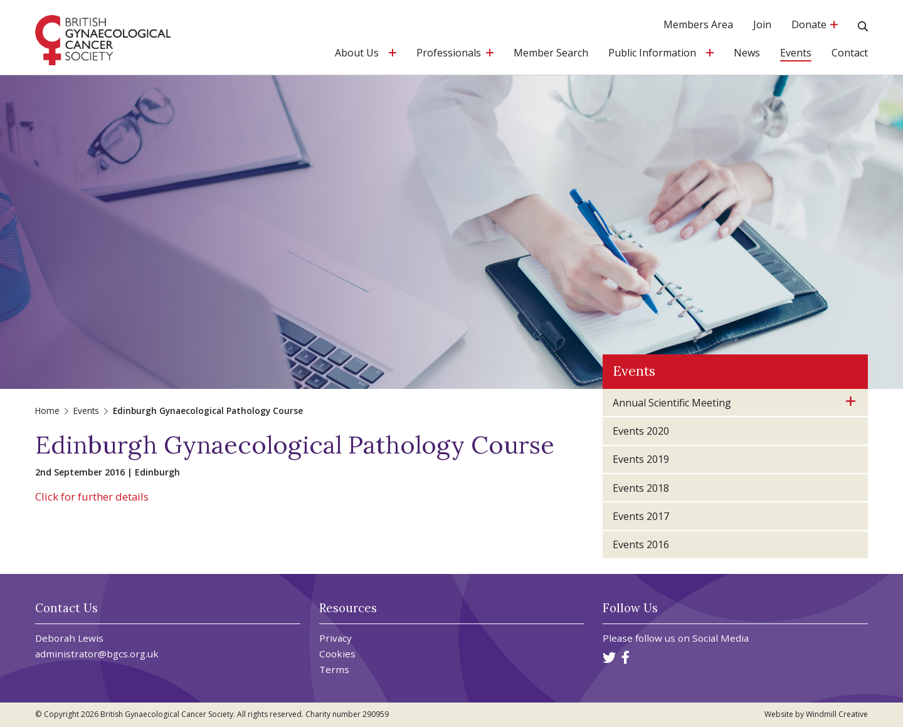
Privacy (335, 638)
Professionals (448, 54)
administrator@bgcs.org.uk (97, 653)
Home (47, 411)
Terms (334, 669)
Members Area (698, 25)
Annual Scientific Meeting (672, 403)
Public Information (652, 54)
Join (762, 25)
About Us (357, 54)
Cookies (337, 654)
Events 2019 (641, 459)
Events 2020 (641, 431)
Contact (850, 54)
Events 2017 (641, 516)
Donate (814, 25)
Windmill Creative (837, 714)
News (747, 54)
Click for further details (92, 496)
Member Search (551, 54)
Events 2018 (641, 488)
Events (795, 54)
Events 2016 (641, 544)
